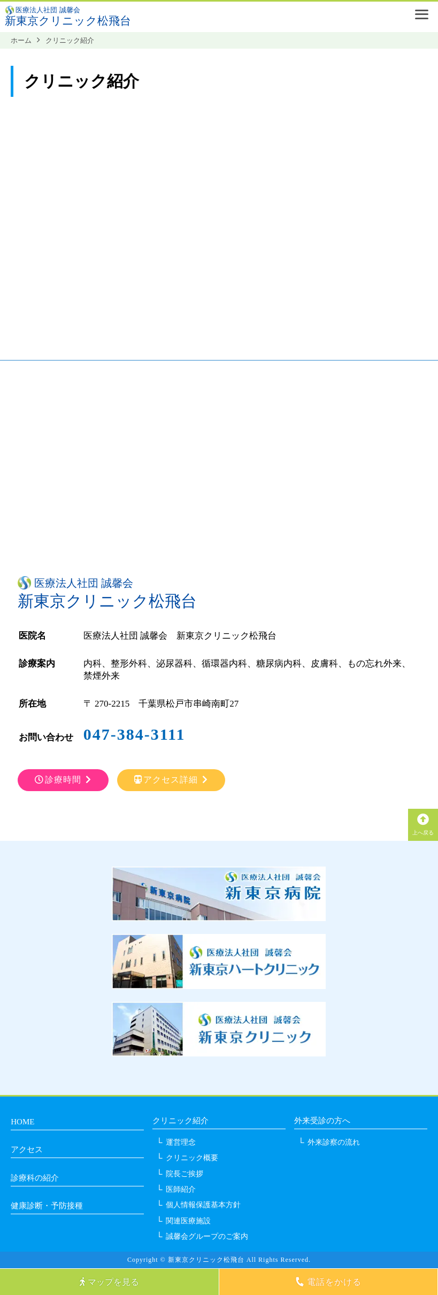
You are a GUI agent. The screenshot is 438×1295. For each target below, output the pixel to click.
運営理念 (181, 1142)
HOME (22, 1121)
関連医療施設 (188, 1221)
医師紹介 (181, 1189)
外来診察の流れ (334, 1142)
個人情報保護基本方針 (203, 1205)
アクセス (27, 1149)
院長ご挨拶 (184, 1174)
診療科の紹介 (35, 1178)
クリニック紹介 (180, 1120)
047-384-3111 (134, 734)
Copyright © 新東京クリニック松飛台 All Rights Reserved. (219, 1259)
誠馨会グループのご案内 (207, 1236)
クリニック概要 (192, 1158)
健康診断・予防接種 (47, 1205)
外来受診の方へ (322, 1120)
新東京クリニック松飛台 (68, 20)
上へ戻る (423, 824)
